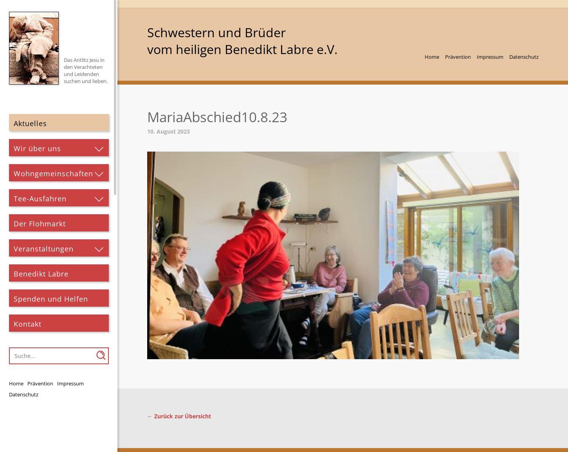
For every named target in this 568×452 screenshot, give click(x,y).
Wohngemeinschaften (53, 173)
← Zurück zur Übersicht (179, 416)
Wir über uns (37, 148)
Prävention (40, 383)
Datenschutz (23, 394)
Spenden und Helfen (51, 299)
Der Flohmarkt (40, 223)
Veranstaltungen (44, 248)
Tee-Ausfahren (40, 198)
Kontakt (27, 324)
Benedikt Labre (41, 273)
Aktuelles (30, 123)
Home (16, 383)
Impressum (70, 383)
